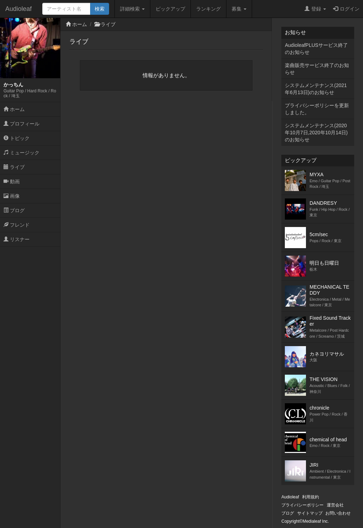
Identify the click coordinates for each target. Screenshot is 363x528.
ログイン (346, 9)
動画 (12, 181)
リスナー (17, 239)
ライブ (14, 167)
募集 (239, 9)
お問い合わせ (338, 513)
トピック (17, 138)
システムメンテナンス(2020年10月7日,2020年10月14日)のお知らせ (316, 132)
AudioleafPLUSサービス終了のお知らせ (316, 48)
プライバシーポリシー (302, 505)
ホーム (14, 109)
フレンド (17, 225)
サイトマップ (310, 513)
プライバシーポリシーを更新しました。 (317, 109)
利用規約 (310, 497)
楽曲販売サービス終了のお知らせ (317, 68)
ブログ (14, 210)
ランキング (208, 9)
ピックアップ (170, 9)
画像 (12, 196)
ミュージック (21, 152)
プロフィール (21, 124)
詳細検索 (132, 9)
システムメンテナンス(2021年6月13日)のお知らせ (316, 88)
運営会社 (335, 505)
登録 (315, 9)
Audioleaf (18, 8)
